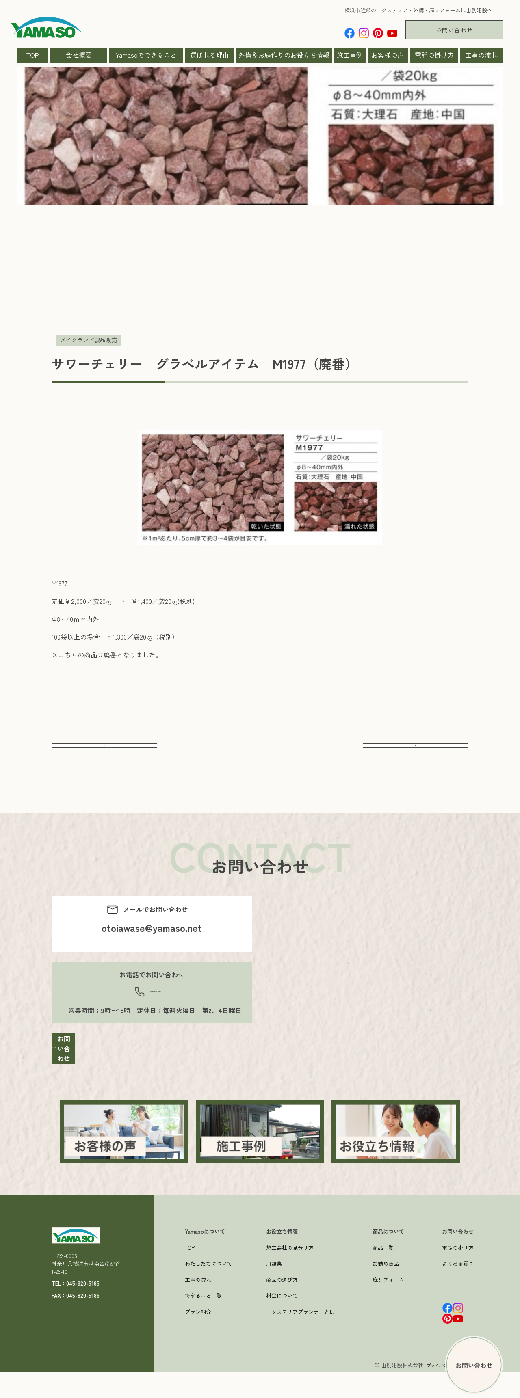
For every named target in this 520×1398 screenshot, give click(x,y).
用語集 (274, 1289)
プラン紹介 (198, 1337)
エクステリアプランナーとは (300, 1337)
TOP (32, 55)
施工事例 (350, 55)
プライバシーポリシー (440, 1390)
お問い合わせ (454, 30)
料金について (282, 1321)
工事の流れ (481, 55)
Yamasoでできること (146, 55)
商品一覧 (383, 1273)
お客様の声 (387, 55)
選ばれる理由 (209, 55)
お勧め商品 (386, 1289)
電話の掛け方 (434, 55)
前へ (104, 753)
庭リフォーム (388, 1305)
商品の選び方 (282, 1305)
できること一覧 (203, 1321)
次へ (415, 753)
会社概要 (79, 55)
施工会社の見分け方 (290, 1273)
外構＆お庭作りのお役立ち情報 (283, 55)
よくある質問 (458, 1289)
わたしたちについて (208, 1289)
